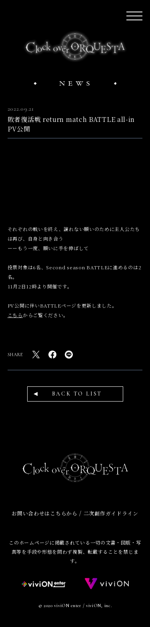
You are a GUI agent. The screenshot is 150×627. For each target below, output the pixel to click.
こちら (15, 315)
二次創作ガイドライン (111, 513)
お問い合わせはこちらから (44, 513)
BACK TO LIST (77, 393)
